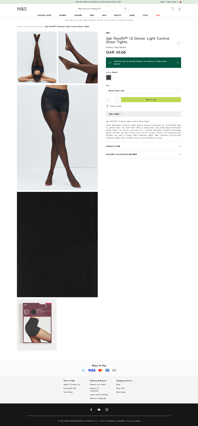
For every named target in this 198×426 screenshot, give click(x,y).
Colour (109, 72)
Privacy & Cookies (133, 421)
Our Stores (68, 392)
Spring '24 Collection (33, 26)
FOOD (145, 15)
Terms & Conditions (107, 421)
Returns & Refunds (98, 398)
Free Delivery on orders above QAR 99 (79, 20)
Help (162, 2)
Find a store (171, 2)
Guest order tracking (99, 394)
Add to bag (151, 99)
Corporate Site (70, 388)
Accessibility (120, 421)
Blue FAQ (120, 388)
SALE (158, 15)
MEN (92, 15)
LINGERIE (78, 15)
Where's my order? (98, 384)
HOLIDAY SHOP (44, 15)
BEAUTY (117, 15)
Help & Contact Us (72, 384)
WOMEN (62, 15)
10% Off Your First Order (106, 20)
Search (125, 8)
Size (107, 85)
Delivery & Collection (94, 389)
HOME (132, 15)
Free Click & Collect (125, 20)
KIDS (104, 15)
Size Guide (120, 392)
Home (19, 26)
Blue (118, 384)
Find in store (113, 106)
